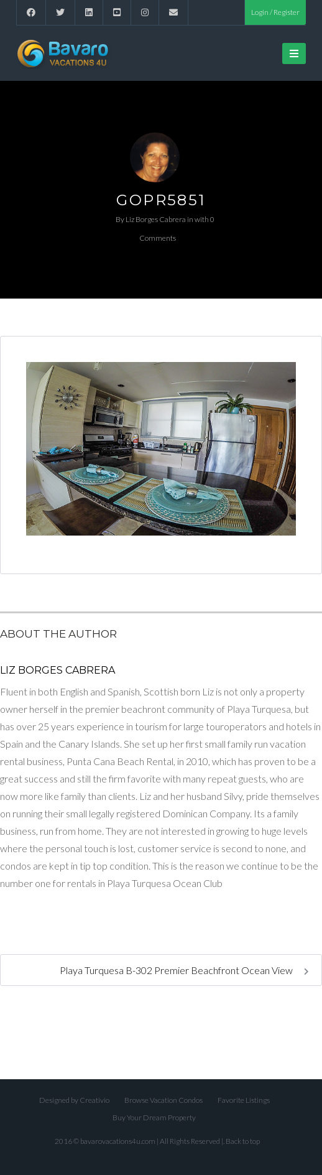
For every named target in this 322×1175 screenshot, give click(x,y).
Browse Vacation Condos (163, 1100)
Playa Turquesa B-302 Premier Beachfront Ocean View (184, 970)
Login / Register (275, 12)
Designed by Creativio (74, 1100)
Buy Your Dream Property (154, 1117)
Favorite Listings (244, 1100)
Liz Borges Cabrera (156, 219)
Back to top (243, 1141)
